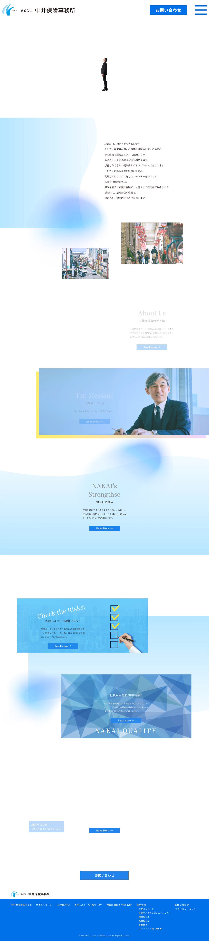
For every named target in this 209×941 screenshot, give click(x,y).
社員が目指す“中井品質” (119, 904)
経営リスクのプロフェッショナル (155, 912)
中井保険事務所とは (21, 904)
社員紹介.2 (144, 920)
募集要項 (143, 924)
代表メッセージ (44, 904)
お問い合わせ (182, 904)
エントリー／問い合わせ (150, 928)
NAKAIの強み (63, 904)
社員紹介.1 (144, 916)
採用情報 (141, 904)
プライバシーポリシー (186, 909)
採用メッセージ (146, 909)
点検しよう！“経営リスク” (88, 904)
